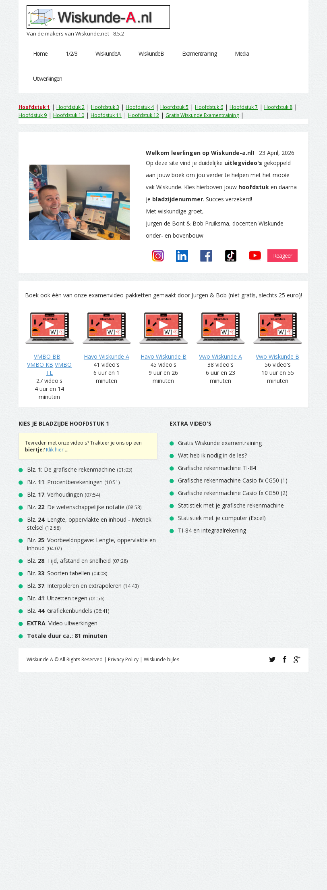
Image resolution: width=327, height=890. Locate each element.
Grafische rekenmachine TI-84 (217, 468)
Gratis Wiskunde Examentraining (202, 115)
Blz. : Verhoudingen (55, 494)
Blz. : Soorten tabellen (58, 573)
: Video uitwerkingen (62, 623)
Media (242, 53)
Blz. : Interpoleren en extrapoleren (74, 585)
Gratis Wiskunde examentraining (220, 443)
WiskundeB (151, 53)
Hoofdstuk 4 (140, 107)
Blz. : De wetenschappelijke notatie (75, 507)
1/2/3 (71, 53)
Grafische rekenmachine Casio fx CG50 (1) (233, 480)
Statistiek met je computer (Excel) (222, 518)
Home (40, 53)
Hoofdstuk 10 (68, 115)
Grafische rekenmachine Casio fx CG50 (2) (233, 493)
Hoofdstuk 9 (33, 115)
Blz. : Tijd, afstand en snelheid (69, 560)
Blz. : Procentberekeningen (65, 482)
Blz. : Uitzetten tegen (57, 598)
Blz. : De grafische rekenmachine (71, 469)
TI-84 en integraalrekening (212, 530)
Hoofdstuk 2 (70, 107)
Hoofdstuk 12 (143, 115)
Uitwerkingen (47, 78)
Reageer (282, 255)
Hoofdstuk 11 (106, 115)
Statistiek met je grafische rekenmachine (231, 505)
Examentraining (199, 53)
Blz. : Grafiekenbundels (59, 610)
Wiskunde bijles (161, 659)
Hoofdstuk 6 (209, 107)
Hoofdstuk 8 (278, 107)
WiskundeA (107, 53)
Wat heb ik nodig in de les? (212, 455)
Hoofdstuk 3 (105, 107)
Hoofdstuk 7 (244, 107)
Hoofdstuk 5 (174, 107)
